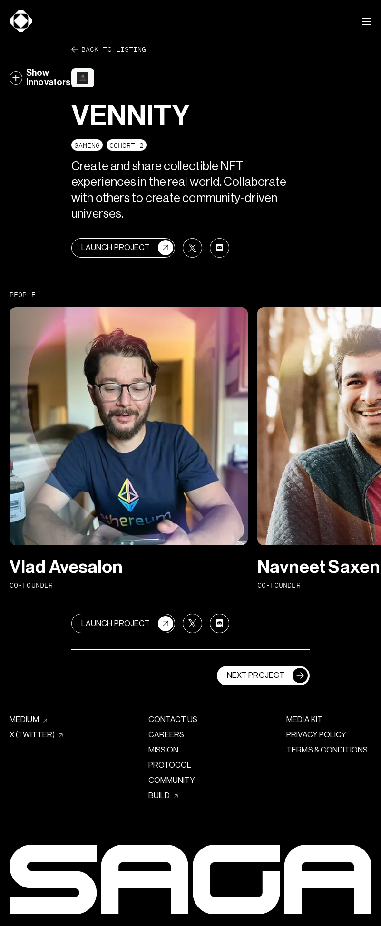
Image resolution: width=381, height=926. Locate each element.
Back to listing (108, 49)
